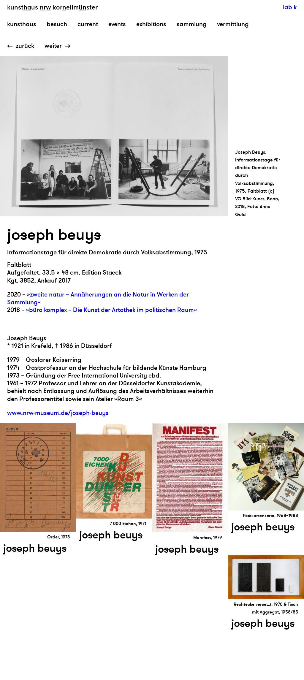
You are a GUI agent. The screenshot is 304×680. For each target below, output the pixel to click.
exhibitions (151, 24)
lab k (290, 7)
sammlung (192, 24)
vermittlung (233, 24)
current (87, 24)
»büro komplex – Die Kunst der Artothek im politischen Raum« (111, 310)
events (117, 24)
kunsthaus (21, 24)
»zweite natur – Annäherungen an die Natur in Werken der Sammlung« (98, 298)
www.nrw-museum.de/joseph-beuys (58, 413)
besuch (57, 24)
